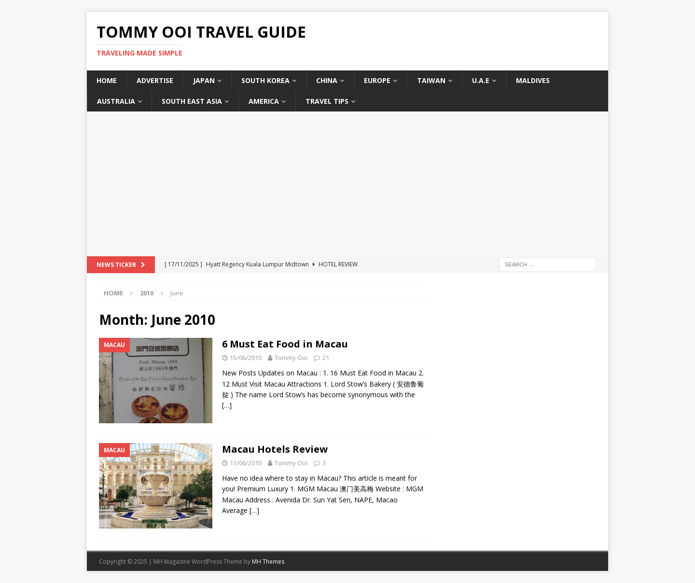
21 (325, 357)
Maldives (533, 80)
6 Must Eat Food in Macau (285, 343)
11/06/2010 (246, 462)
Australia (116, 101)
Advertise (155, 80)
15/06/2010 (246, 357)
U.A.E (480, 80)
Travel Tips (327, 101)
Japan (204, 80)
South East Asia (192, 101)
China (326, 80)
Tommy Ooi (291, 357)
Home (107, 80)
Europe (377, 80)
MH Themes (268, 561)
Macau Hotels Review (275, 449)
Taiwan (431, 80)
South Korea (265, 80)
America (264, 101)
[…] (227, 405)
